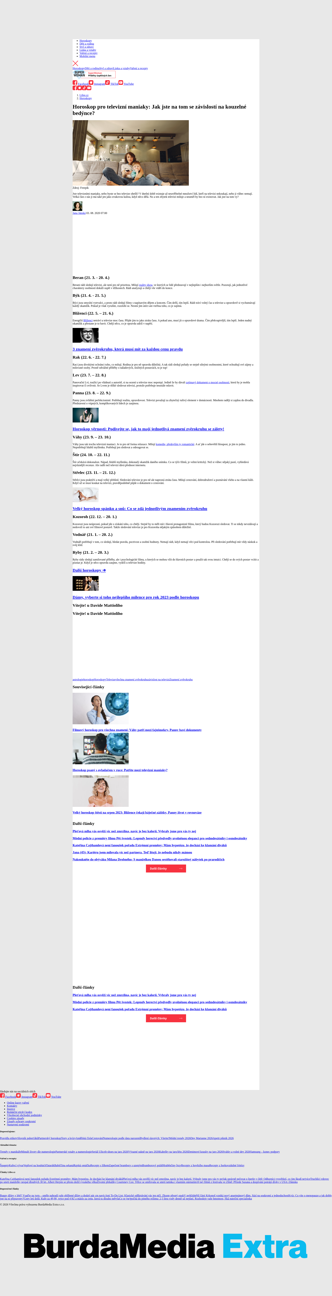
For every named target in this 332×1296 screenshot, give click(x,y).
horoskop (89, 679)
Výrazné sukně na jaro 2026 (143, 1151)
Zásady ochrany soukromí (21, 1121)
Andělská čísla (84, 1138)
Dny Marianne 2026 (202, 1138)
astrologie (78, 679)
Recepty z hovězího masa (195, 1165)
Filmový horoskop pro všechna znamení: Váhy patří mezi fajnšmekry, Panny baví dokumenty (137, 730)
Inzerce (11, 1108)
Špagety (4, 1165)
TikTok (111, 83)
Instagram (97, 83)
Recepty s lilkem (99, 1165)
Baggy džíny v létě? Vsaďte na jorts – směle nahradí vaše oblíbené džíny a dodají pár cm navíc (52, 1195)
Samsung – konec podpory (265, 1151)
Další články (158, 868)
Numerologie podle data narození (121, 1138)
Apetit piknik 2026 (223, 1138)
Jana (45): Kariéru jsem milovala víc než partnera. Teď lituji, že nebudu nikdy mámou (132, 852)
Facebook (81, 83)
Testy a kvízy (68, 1138)
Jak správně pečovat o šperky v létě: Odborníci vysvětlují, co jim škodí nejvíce (266, 1178)
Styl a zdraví (87, 46)
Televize (111, 679)
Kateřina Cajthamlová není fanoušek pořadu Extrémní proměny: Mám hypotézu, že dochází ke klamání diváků (150, 845)
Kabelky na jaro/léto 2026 (173, 1151)
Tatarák (50, 1165)
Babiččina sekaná (64, 1165)
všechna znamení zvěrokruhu (132, 679)
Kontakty (12, 1105)
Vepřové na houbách (35, 1165)
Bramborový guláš (152, 1165)
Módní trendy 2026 (180, 1138)
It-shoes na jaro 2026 (116, 1151)
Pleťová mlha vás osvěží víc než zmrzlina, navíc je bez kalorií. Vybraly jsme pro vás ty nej (134, 831)
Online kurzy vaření (18, 1102)
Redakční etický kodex (19, 1112)
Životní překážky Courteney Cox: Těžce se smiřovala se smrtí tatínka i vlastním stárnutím (147, 1182)
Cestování (97, 1138)
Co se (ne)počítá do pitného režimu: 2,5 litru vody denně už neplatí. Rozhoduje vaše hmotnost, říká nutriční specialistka (185, 1198)
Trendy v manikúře (10, 1151)
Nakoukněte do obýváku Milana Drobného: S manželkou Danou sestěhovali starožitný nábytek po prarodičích (148, 859)
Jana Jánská (79, 213)
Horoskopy (86, 40)
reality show (146, 284)
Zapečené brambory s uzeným (125, 1165)
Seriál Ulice (98, 1151)
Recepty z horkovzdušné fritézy (226, 1165)
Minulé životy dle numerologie (38, 1151)
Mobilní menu (87, 56)
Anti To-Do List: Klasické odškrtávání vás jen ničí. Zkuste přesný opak (144, 1195)
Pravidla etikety (8, 1138)
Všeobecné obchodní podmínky (24, 1115)
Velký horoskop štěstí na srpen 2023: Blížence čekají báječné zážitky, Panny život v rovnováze (137, 812)
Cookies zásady (15, 1118)
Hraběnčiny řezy (172, 1165)
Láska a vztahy (88, 49)
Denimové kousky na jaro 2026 (205, 1151)
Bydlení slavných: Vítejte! (154, 1138)
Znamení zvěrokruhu (181, 679)
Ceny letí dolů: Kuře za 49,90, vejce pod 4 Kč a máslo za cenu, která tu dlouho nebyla (71, 1198)
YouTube (126, 83)
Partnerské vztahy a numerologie (74, 1151)
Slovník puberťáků (27, 1138)
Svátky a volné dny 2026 (236, 1151)
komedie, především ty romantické (175, 444)
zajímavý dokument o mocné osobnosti (207, 382)
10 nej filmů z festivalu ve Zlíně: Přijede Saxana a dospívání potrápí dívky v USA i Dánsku (247, 1182)
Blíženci (88, 320)
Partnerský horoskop (49, 1138)
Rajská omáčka (81, 1165)
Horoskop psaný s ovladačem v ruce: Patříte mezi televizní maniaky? (120, 770)
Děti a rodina (87, 43)
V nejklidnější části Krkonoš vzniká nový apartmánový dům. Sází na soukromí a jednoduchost (236, 1195)
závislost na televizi (158, 679)
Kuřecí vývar (16, 1165)
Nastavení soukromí (18, 1124)
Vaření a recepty (89, 53)
